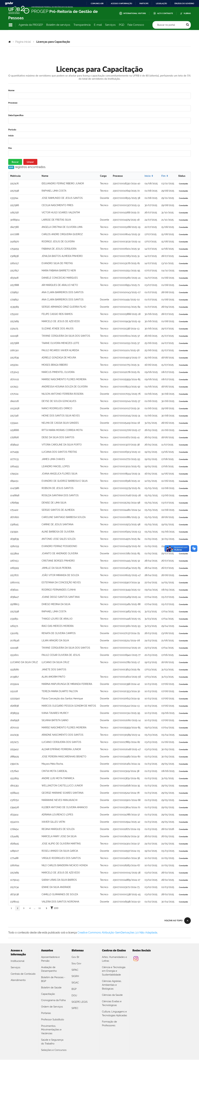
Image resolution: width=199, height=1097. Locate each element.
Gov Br (75, 957)
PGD (121, 24)
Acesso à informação (121, 3)
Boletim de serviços (58, 24)
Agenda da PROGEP (31, 24)
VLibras (187, 13)
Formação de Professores (109, 1023)
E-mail (98, 24)
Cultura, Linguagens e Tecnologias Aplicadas (114, 1013)
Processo (12, 103)
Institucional (17, 961)
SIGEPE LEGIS (79, 1001)
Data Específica (15, 115)
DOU (74, 995)
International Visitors (134, 13)
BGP (74, 989)
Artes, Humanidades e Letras (114, 959)
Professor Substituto (52, 1019)
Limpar (30, 161)
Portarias (46, 1013)
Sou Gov (76, 963)
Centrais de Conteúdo (23, 973)
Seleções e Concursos (53, 1050)
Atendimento (18, 980)
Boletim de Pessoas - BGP (53, 979)
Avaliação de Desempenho (49, 969)
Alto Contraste (165, 13)
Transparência (82, 24)
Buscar (15, 161)
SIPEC (75, 1008)
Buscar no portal (166, 25)
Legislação (161, 3)
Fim (10, 148)
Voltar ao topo (173, 920)
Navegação (10, 25)
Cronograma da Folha (53, 1000)
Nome (11, 90)
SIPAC (75, 969)
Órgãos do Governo (184, 3)
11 (39, 908)
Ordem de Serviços (52, 1006)
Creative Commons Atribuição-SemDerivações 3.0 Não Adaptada (117, 932)
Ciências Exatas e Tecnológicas (112, 1003)
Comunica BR (97, 3)
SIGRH (75, 976)
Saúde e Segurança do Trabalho (52, 1041)
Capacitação (48, 993)
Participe (144, 3)
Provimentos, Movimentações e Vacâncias (51, 1029)
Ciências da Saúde (112, 994)
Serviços (110, 24)
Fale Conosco (135, 24)
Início (11, 135)
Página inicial (23, 41)
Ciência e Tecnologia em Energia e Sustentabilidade (113, 971)
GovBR (9, 3)
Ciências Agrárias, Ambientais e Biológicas (112, 985)
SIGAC (75, 982)
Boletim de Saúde (51, 987)
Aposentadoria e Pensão (50, 959)
